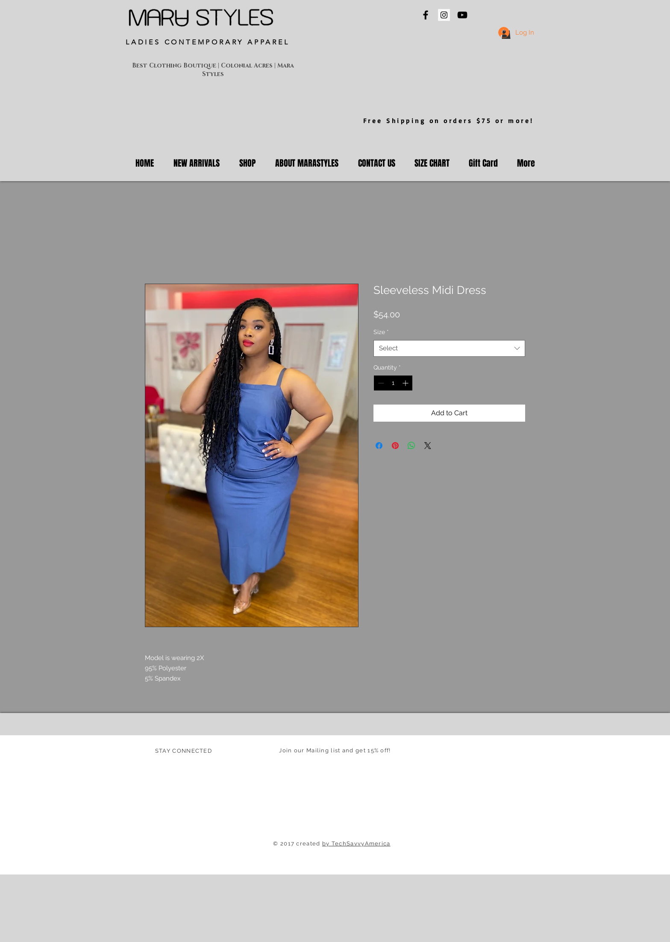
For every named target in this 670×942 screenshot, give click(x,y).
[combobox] (449, 348)
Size (381, 332)
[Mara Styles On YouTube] (462, 15)
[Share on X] (428, 445)
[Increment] (406, 383)
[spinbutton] (393, 383)
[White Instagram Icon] (190, 771)
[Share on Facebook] (379, 445)
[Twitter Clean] (174, 771)
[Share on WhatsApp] (411, 445)
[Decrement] (380, 383)
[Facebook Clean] (158, 771)
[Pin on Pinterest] (395, 445)
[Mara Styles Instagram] (444, 15)
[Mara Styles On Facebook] (426, 15)
